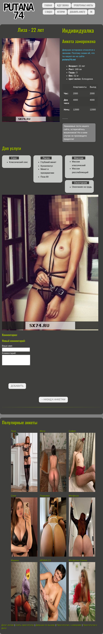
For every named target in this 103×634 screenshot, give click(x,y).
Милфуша (74, 496)
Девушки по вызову (45, 625)
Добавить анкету (77, 11)
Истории (61, 11)
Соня (13, 496)
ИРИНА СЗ (45, 560)
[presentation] (22, 374)
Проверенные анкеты (83, 5)
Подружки (45, 496)
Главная (48, 5)
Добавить (17, 386)
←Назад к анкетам (53, 399)
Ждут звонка (63, 5)
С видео (48, 11)
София (72, 431)
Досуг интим (7, 625)
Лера (13, 431)
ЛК (91, 11)
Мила (43, 431)
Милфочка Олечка (78, 560)
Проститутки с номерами (69, 625)
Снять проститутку (24, 625)
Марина (15, 560)
